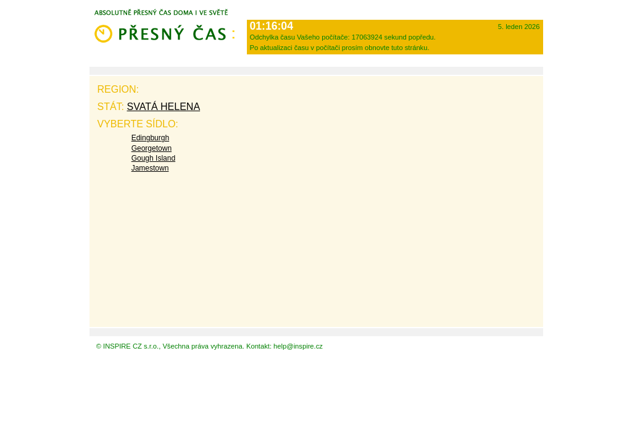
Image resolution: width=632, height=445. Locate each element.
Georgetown (151, 148)
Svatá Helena (164, 106)
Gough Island (153, 158)
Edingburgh (150, 138)
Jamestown (150, 168)
